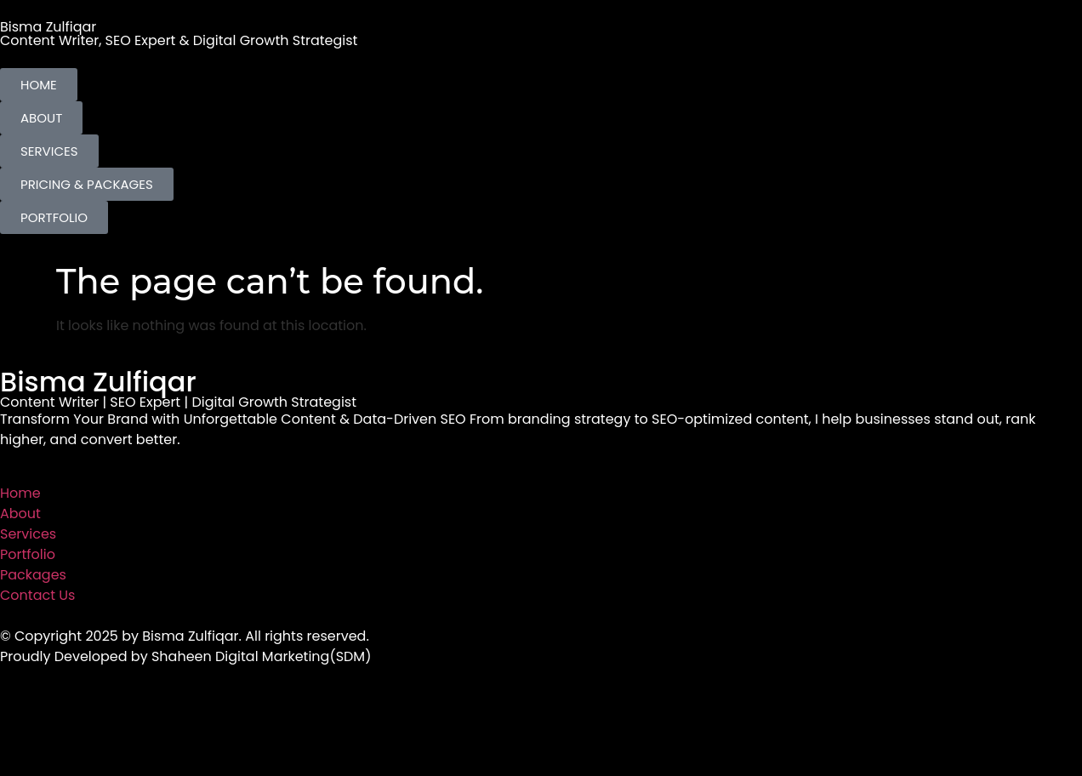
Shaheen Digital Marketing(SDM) (261, 656)
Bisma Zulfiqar (48, 27)
